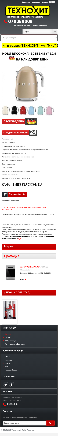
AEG (7, 367)
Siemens (8, 360)
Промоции (25, 2)
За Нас (8, 337)
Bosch (7, 363)
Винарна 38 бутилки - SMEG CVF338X (35, 273)
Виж (22, 279)
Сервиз (45, 2)
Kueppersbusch (11, 370)
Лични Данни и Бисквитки (15, 344)
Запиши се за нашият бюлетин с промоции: (20, 417)
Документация (10, 341)
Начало (8, 334)
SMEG (7, 357)
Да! (50, 423)
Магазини (36, 2)
